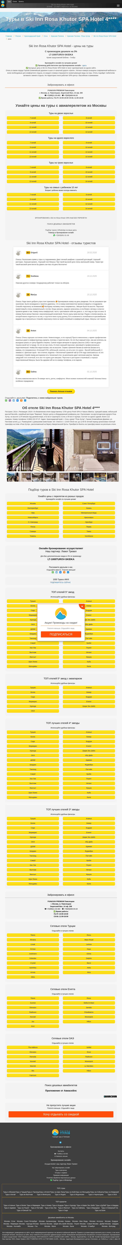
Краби (88, 643)
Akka (33, 977)
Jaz (33, 1021)
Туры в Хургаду (70, 1205)
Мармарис (33, 615)
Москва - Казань (64, 1221)
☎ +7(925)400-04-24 (70, 95)
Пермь (89, 527)
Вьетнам (33, 652)
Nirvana (33, 940)
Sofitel (89, 1047)
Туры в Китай (10, 1194)
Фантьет (33, 657)
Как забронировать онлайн (61, 1168)
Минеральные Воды (89, 513)
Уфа (33, 513)
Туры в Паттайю (37, 1208)
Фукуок (89, 657)
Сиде (33, 610)
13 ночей (32, 132)
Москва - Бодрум (111, 1221)
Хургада (33, 620)
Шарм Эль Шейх (89, 620)
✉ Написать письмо (61, 1156)
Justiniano (33, 954)
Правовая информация (61, 1175)
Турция (33, 601)
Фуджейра (89, 634)
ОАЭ (33, 624)
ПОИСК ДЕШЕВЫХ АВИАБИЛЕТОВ (61, 224)
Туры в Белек (21, 1205)
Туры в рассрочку (61, 1170)
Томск (89, 531)
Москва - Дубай (99, 1224)
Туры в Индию (60, 1194)
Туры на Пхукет (23, 1208)
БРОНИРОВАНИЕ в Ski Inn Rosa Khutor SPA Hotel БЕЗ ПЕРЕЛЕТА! (61, 218)
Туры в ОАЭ (112, 1194)
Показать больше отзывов (61, 391)
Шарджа (33, 634)
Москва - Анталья (96, 1221)
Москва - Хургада (25, 1224)
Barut (89, 963)
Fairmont (33, 1075)
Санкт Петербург (88, 503)
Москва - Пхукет (73, 1224)
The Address (33, 1047)
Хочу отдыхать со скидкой (61, 1114)
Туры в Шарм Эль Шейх (86, 1205)
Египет (89, 615)
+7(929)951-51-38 (61, 235)
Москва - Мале (50, 1226)
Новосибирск (33, 517)
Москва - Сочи (9, 1221)
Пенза (32, 527)
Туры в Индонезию (77, 1194)
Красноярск (88, 517)
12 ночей (88, 127)
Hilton (89, 1021)
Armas (32, 972)
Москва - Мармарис (11, 1224)
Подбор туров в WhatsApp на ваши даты (61, 230)
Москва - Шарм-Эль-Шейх (57, 1224)
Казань (89, 508)
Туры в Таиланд (33, 1192)
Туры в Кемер (46, 1205)
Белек (33, 606)
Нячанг (89, 652)
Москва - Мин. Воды (80, 1221)
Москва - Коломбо (14, 1226)
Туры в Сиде (63, 1210)
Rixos (89, 935)
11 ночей (32, 127)
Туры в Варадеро (93, 1208)
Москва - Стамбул (88, 1226)
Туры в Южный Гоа (24, 1210)
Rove (89, 1052)
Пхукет (89, 648)
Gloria (89, 954)
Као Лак (33, 648)
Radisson (32, 1012)
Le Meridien (88, 1066)
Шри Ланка (33, 662)
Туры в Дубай (100, 1205)
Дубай (32, 629)
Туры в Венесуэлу (44, 1194)
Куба (89, 662)
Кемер (88, 606)
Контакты (61, 1151)
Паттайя (89, 638)
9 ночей (33, 123)
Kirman (33, 949)
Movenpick (89, 1017)
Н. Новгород (33, 522)
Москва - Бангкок (39, 1224)
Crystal (33, 963)
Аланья (89, 601)
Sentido (89, 1007)
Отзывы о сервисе (61, 1173)
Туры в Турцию (21, 1192)
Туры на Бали (100, 1210)
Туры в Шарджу (112, 1205)
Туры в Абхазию (9, 1192)
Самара (33, 531)
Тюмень (33, 536)
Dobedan (33, 958)
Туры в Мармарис (33, 1205)
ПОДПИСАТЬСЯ (61, 634)
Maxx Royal (88, 940)
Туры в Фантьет (64, 1208)
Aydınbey (32, 968)
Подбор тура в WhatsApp (61, 1180)
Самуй (33, 643)
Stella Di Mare (89, 1003)
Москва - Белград (108, 1226)
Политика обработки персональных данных (61, 1178)
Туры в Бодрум (58, 1205)
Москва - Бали (68, 1226)
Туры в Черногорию (95, 1194)
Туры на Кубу (70, 1192)
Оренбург (89, 522)
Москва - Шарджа (112, 1224)
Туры (9, 1)
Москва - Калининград (47, 1221)
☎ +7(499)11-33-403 (52, 95)
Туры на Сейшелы (97, 1192)
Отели (15, 1)
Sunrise (33, 1003)
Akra (89, 972)
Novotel (33, 1017)
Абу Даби (88, 624)
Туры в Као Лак (50, 1208)
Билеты (21, 1)
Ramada (33, 1057)
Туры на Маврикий (111, 1192)
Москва (33, 503)
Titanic (32, 935)
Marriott (33, 1066)
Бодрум (89, 610)
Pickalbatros (88, 1012)
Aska (89, 968)
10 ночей (88, 123)
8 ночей (89, 118)
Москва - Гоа (32, 1226)
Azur (33, 1026)
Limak (33, 944)
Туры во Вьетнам (26, 1194)
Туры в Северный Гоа (109, 1208)
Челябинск (89, 536)
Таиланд (33, 638)
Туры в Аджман (10, 1208)
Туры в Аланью (9, 1205)
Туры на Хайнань (78, 1208)
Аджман (89, 629)
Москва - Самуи (86, 1224)
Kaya (89, 949)
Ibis (33, 1071)
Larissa (89, 944)
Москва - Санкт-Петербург (27, 1221)
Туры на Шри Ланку (57, 1192)
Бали (89, 666)
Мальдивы (33, 666)
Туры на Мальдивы (83, 1192)
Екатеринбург (33, 508)
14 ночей (88, 132)
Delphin (89, 958)
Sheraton (33, 1007)
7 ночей (33, 118)
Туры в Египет (44, 1192)
